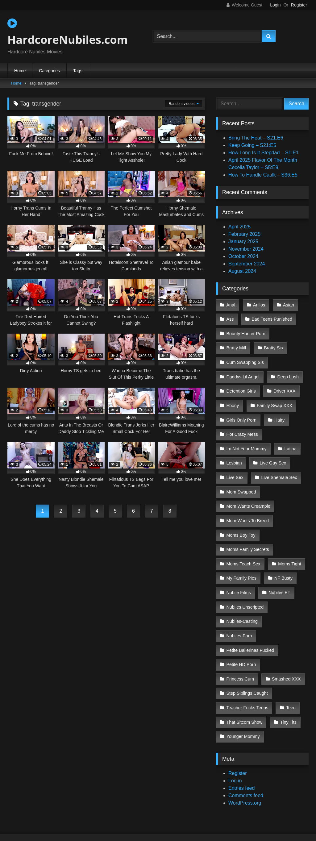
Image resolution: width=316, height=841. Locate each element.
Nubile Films (238, 565)
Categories (49, 70)
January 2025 (243, 241)
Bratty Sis (272, 343)
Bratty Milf (236, 343)
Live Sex (234, 461)
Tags (77, 70)
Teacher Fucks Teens (247, 656)
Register (299, 4)
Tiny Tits (287, 670)
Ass (230, 317)
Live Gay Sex (272, 448)
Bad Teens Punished (271, 317)
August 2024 (242, 271)
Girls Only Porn (241, 408)
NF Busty (282, 552)
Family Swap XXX (273, 395)
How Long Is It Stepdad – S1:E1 (263, 152)
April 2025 (239, 226)
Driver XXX (283, 382)
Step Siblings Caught (247, 643)
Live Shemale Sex (278, 461)
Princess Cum (287, 617)
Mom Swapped (241, 474)
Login (275, 4)
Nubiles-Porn (287, 591)
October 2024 (243, 256)
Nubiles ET (278, 565)
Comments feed (245, 741)
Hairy (278, 408)
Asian (286, 304)
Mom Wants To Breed (247, 500)
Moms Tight (288, 539)
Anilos (258, 304)
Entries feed (241, 733)
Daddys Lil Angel (242, 369)
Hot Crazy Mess (242, 421)
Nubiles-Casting (242, 591)
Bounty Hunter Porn (245, 330)
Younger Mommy (243, 683)
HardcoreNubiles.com (67, 32)
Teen (290, 656)
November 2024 (246, 249)
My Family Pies (241, 552)
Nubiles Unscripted (245, 578)
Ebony (232, 395)
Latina (289, 434)
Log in (235, 726)
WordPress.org (244, 748)
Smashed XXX (240, 630)
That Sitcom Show (244, 670)
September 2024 (246, 263)
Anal (230, 304)
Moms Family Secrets (247, 526)
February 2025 (244, 234)
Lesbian (234, 448)
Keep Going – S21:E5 (252, 145)
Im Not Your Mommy (246, 434)
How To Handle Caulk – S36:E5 (262, 174)
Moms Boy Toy (240, 513)
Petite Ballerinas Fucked (250, 604)
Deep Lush (287, 369)
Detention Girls (241, 382)
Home (20, 70)
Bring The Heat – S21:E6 (255, 137)
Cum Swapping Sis (245, 356)
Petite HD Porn (241, 617)
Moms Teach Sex (243, 539)
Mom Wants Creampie (248, 487)
